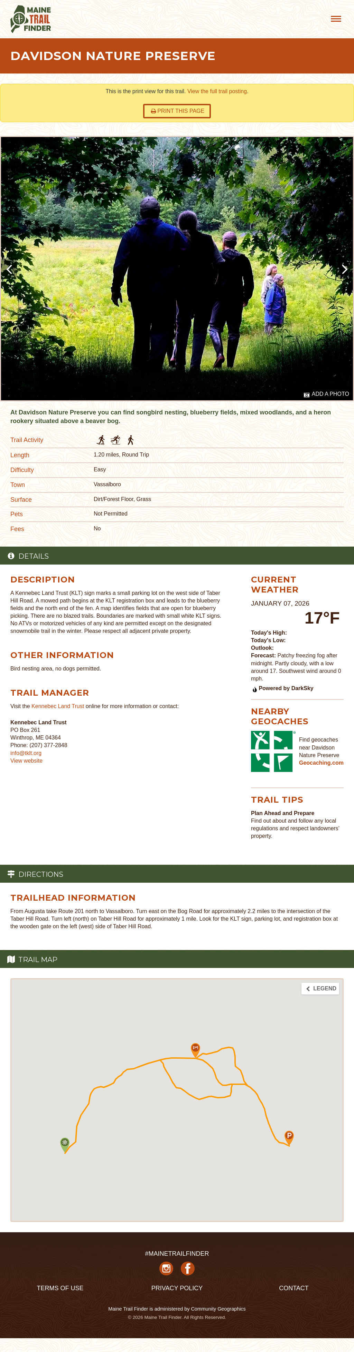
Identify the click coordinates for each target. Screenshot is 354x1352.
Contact (294, 1288)
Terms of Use (60, 1288)
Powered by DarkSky (282, 688)
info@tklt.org (25, 753)
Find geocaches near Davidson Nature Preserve (319, 747)
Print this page (177, 111)
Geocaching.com (321, 763)
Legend (320, 989)
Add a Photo (326, 394)
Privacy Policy (177, 1288)
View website (26, 761)
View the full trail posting (217, 91)
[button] (195, 1050)
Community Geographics (218, 1309)
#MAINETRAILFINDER (177, 1253)
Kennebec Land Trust (57, 706)
